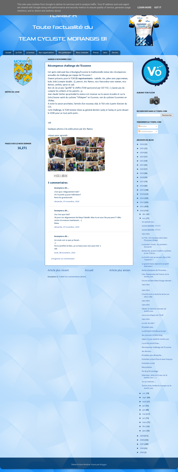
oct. (144, 393)
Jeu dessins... (147, 351)
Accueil (8, 53)
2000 (142, 452)
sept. (144, 398)
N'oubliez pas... (148, 327)
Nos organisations (46, 53)
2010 (142, 211)
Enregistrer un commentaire (62, 259)
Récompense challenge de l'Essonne (156, 347)
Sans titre (146, 234)
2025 (142, 148)
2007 (142, 444)
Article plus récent (58, 270)
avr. (144, 418)
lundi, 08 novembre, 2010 (64, 253)
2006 (142, 448)
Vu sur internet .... (149, 382)
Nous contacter (82, 53)
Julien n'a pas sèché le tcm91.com (155, 339)
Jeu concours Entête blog (152, 335)
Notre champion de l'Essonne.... (155, 270)
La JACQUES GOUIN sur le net (154, 331)
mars (144, 422)
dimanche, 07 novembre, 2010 (66, 202)
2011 (142, 207)
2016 (142, 186)
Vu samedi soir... (148, 222)
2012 (142, 202)
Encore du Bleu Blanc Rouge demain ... (157, 281)
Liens (105, 53)
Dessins (115, 53)
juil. (144, 406)
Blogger (103, 465)
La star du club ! (148, 323)
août (144, 402)
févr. (144, 426)
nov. (144, 218)
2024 (142, 153)
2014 (142, 194)
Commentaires (145, 132)
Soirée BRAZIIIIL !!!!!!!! (151, 226)
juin (144, 410)
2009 (142, 436)
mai (144, 414)
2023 (142, 157)
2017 (142, 182)
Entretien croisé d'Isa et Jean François (157, 359)
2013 (142, 198)
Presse (96, 53)
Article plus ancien (119, 270)
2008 (142, 440)
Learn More (144, 7)
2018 (142, 177)
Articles (142, 126)
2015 (142, 190)
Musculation (147, 367)
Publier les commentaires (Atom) (72, 277)
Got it (157, 7)
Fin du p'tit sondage (150, 371)
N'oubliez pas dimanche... (152, 355)
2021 (142, 165)
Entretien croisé (148, 363)
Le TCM (19, 53)
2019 (142, 173)
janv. (144, 431)
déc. (144, 214)
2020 (142, 169)
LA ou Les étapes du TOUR (152, 315)
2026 (142, 144)
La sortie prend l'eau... (151, 343)
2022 (142, 161)
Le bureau (30, 53)
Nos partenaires (65, 53)
